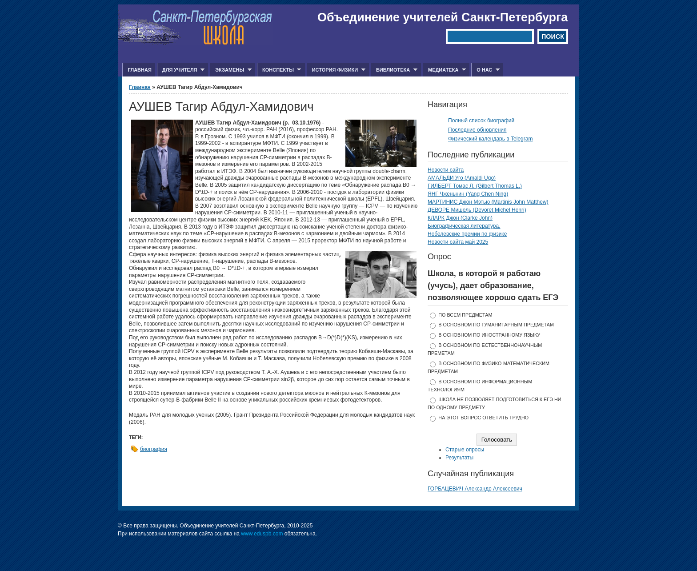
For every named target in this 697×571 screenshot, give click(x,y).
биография (153, 449)
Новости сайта (446, 170)
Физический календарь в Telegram (490, 139)
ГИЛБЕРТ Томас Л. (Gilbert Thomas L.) (475, 186)
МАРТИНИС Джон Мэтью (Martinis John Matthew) (488, 202)
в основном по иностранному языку (489, 335)
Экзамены (231, 70)
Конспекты (279, 70)
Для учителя (180, 70)
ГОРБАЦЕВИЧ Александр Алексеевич (475, 489)
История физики (336, 70)
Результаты (459, 457)
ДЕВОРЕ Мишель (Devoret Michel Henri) (477, 210)
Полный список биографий (481, 120)
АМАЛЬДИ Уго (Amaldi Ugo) (462, 178)
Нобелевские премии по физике (467, 234)
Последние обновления (477, 130)
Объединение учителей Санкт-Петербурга (442, 17)
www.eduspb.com (262, 534)
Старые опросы (464, 449)
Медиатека (444, 70)
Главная (139, 69)
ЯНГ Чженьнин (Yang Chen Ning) (468, 194)
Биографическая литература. (464, 226)
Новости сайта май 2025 (458, 242)
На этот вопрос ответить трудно (483, 417)
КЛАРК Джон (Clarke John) (460, 218)
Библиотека (394, 70)
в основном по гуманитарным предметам (496, 324)
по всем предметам (465, 315)
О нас (485, 70)
